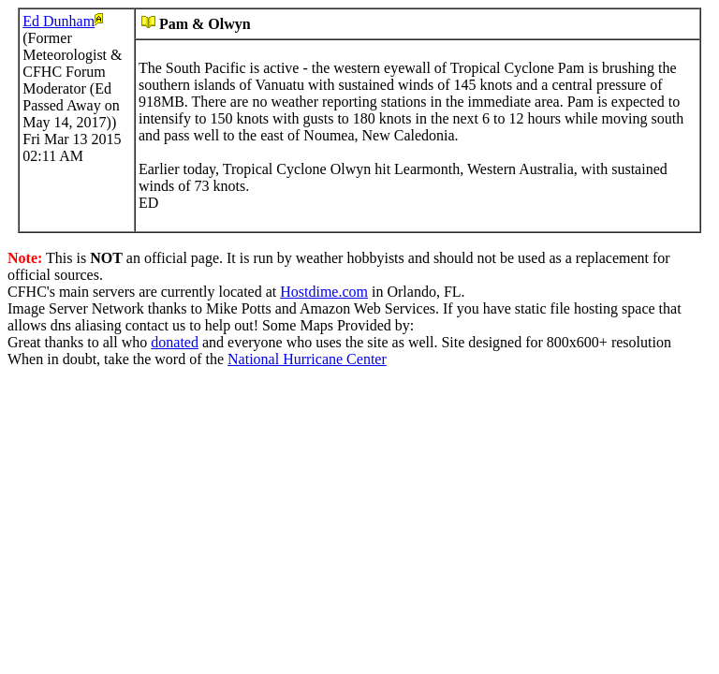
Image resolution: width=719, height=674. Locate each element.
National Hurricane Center (307, 359)
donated (174, 342)
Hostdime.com (324, 292)
